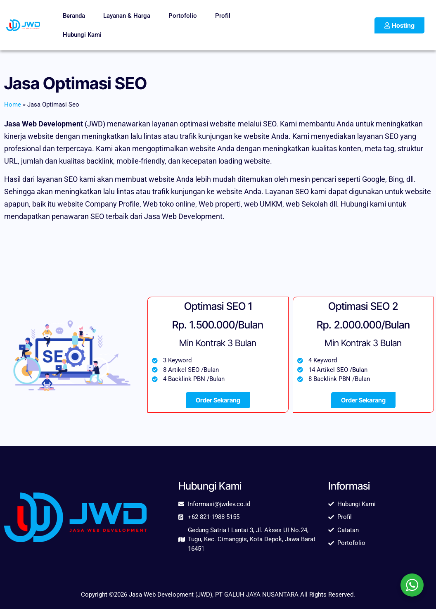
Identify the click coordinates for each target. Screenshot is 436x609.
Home (12, 104)
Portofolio (182, 15)
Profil (222, 15)
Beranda (74, 15)
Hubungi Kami (82, 34)
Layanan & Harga (126, 15)
